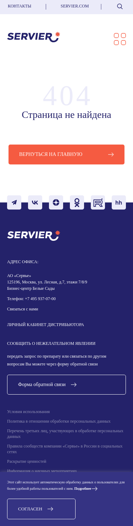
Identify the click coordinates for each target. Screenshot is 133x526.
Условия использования (28, 411)
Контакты (19, 6)
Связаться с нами (22, 309)
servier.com (75, 6)
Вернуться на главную (50, 154)
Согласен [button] (30, 508)
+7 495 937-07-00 (40, 298)
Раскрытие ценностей (26, 461)
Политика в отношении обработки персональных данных (59, 421)
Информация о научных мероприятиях (42, 470)
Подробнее (83, 488)
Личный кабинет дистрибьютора (45, 324)
